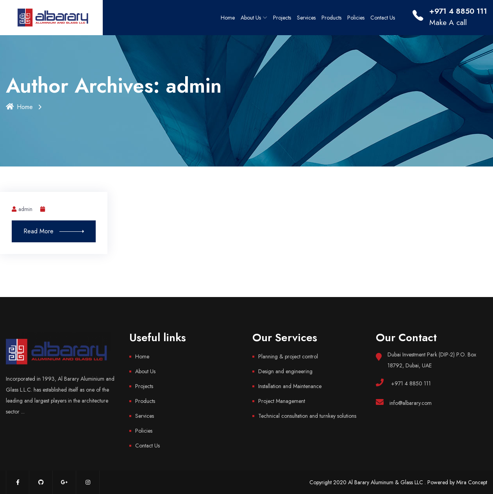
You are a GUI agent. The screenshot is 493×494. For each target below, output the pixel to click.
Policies (355, 17)
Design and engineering (285, 371)
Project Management (281, 401)
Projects (282, 17)
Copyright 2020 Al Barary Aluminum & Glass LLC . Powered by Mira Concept (398, 482)
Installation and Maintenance (290, 386)
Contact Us (382, 17)
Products (331, 17)
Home (228, 17)
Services (306, 17)
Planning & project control (288, 356)
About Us (251, 17)
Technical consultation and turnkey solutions (307, 416)
